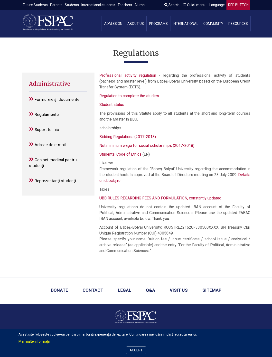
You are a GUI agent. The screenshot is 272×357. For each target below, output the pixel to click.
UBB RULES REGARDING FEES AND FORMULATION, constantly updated (160, 198)
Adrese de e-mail (47, 144)
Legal (124, 290)
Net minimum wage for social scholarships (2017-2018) (146, 145)
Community (213, 24)
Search (171, 5)
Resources (238, 24)
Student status (111, 104)
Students (72, 5)
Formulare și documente (54, 99)
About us (135, 24)
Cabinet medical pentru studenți (53, 162)
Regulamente (44, 114)
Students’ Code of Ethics (120, 154)
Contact (93, 290)
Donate (59, 290)
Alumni (139, 5)
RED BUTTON (238, 5)
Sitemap (211, 290)
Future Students (35, 5)
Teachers (125, 5)
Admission (113, 24)
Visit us (179, 290)
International (185, 24)
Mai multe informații (34, 341)
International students (98, 5)
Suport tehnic (44, 129)
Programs (158, 24)
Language (217, 5)
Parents (56, 5)
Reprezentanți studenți (52, 180)
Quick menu (194, 5)
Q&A (150, 290)
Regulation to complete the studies (129, 96)
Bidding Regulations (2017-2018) (127, 136)
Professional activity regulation (127, 75)
